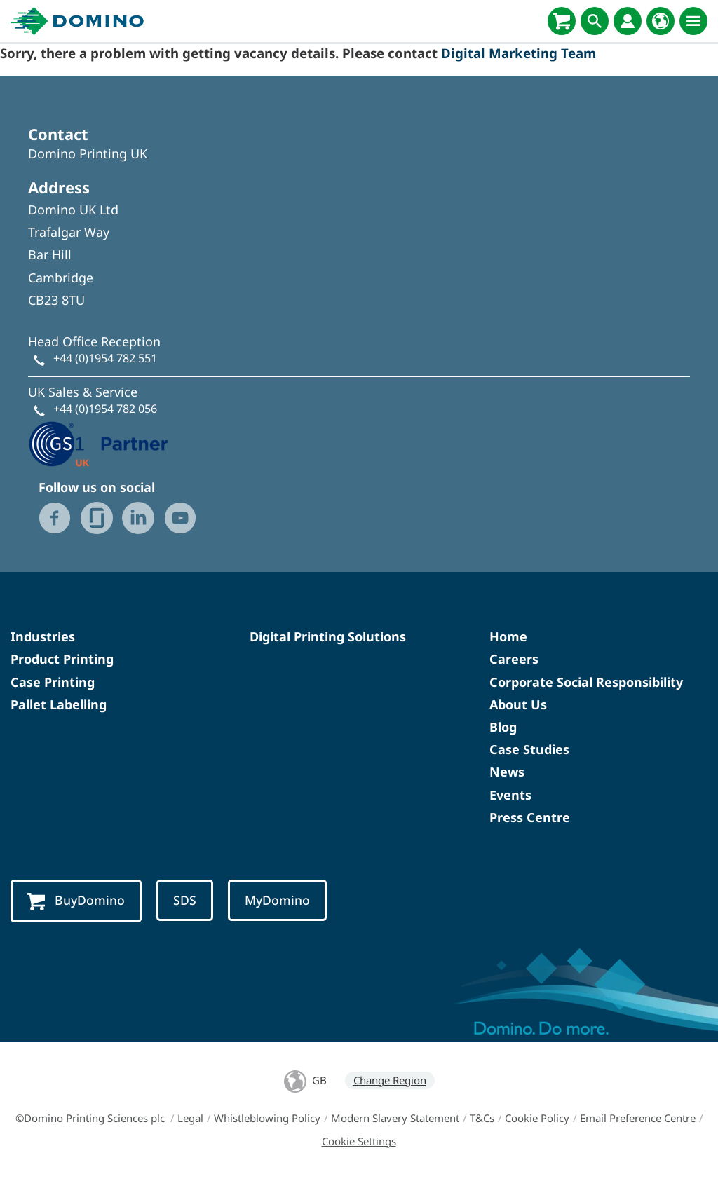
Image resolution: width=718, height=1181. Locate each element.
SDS (184, 900)
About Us (518, 704)
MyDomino (277, 900)
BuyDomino (76, 901)
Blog (503, 726)
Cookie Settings (359, 1141)
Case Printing (53, 682)
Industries (43, 636)
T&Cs (482, 1118)
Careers (513, 658)
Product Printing (62, 658)
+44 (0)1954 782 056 (105, 408)
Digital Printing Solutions (328, 636)
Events (510, 794)
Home (508, 636)
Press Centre (529, 817)
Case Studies (529, 749)
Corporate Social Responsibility (586, 682)
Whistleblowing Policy (267, 1118)
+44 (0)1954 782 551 (105, 358)
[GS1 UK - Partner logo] (98, 443)
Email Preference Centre (638, 1118)
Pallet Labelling (59, 704)
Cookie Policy (537, 1118)
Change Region (389, 1080)
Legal (190, 1118)
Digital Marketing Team (518, 53)
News (506, 771)
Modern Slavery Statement (395, 1118)
